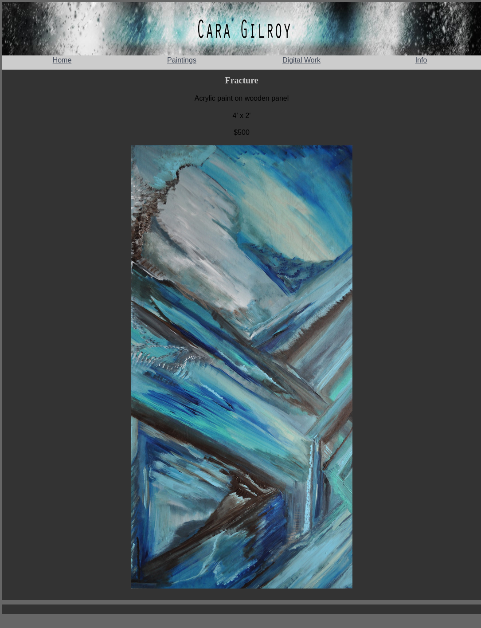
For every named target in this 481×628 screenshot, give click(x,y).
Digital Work (301, 60)
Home (62, 60)
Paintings (181, 60)
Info (421, 60)
